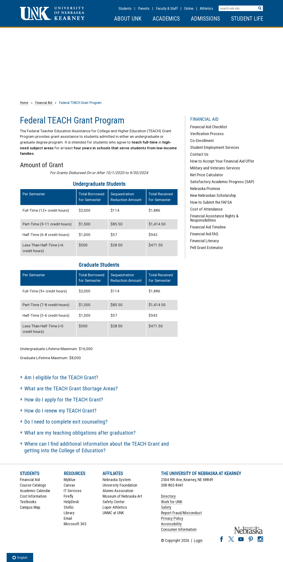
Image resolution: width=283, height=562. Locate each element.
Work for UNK (171, 501)
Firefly (68, 496)
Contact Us (199, 154)
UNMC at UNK (113, 512)
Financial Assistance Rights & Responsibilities (214, 218)
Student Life (247, 18)
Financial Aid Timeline (208, 227)
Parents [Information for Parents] (143, 8)
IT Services (73, 490)
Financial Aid (43, 103)
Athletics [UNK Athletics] (206, 8)
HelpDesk (71, 501)
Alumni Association (118, 490)
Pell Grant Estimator (206, 247)
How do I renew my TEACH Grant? (60, 411)
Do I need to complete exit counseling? (65, 422)
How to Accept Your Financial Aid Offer (222, 161)
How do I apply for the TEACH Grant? (63, 400)
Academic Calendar (35, 490)
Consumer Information (179, 529)
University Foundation (120, 485)
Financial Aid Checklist (208, 126)
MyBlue (69, 479)
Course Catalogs (33, 485)
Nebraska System (117, 479)
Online (188, 8)
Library (69, 512)
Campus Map (30, 507)
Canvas (69, 485)
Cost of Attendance (206, 209)
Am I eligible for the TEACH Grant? (61, 377)
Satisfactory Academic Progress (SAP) (222, 181)
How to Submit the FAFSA (211, 202)
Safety (166, 507)
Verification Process (207, 133)
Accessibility (171, 524)
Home (24, 103)
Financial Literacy (204, 240)
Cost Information (33, 496)
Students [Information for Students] (125, 8)
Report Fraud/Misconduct (181, 512)
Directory (168, 496)
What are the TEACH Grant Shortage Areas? (71, 389)
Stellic (69, 507)
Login (198, 540)
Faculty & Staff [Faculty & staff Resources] (167, 8)
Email (68, 518)
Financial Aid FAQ (204, 233)
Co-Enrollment (202, 140)
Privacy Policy (172, 518)
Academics (166, 18)
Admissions (205, 18)
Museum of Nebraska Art (122, 496)
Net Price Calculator (206, 174)
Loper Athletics (115, 507)
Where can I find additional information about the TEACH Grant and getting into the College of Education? (96, 447)
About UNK (128, 18)
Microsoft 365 (75, 524)
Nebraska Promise (205, 188)
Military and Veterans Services (215, 168)
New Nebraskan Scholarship (213, 195)
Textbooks (28, 501)
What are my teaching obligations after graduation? (80, 433)
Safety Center (114, 501)
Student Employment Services (214, 147)
